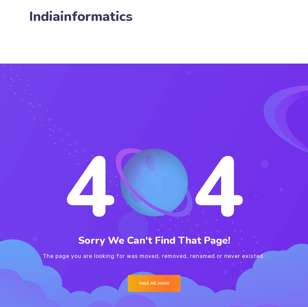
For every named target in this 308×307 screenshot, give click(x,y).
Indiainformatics (81, 16)
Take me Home (154, 283)
